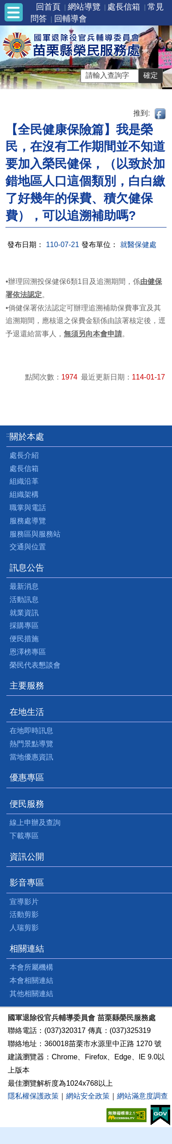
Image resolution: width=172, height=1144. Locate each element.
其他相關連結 (31, 993)
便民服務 (27, 804)
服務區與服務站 (35, 534)
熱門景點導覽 (31, 744)
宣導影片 (24, 902)
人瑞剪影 (24, 927)
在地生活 (27, 712)
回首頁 (48, 6)
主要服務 (27, 685)
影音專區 (27, 882)
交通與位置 (28, 547)
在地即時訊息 (31, 730)
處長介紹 (24, 455)
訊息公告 (27, 567)
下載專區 (24, 836)
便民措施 (24, 639)
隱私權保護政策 (33, 1096)
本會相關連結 (31, 980)
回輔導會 (70, 18)
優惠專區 (27, 777)
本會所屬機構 (31, 967)
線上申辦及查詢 (35, 822)
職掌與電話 (28, 507)
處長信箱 (123, 6)
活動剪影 (24, 914)
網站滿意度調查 (142, 1096)
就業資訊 (24, 613)
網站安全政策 (88, 1096)
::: (8, 434)
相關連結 (27, 948)
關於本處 (27, 436)
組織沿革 (24, 481)
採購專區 (24, 625)
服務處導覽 (28, 521)
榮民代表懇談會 (35, 665)
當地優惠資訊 (31, 757)
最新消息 (24, 586)
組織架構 (24, 494)
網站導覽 (84, 6)
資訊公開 (27, 856)
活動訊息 (24, 599)
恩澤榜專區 (28, 652)
